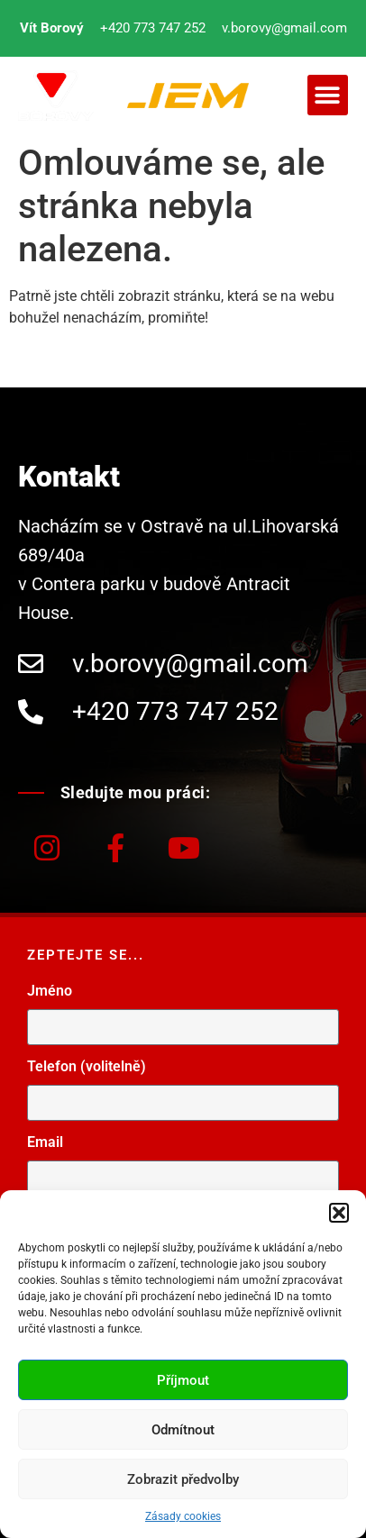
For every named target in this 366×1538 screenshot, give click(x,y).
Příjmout (183, 1380)
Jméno (49, 991)
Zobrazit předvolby (183, 1479)
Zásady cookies (183, 1516)
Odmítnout (183, 1430)
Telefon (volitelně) (86, 1067)
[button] (339, 1213)
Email (45, 1143)
